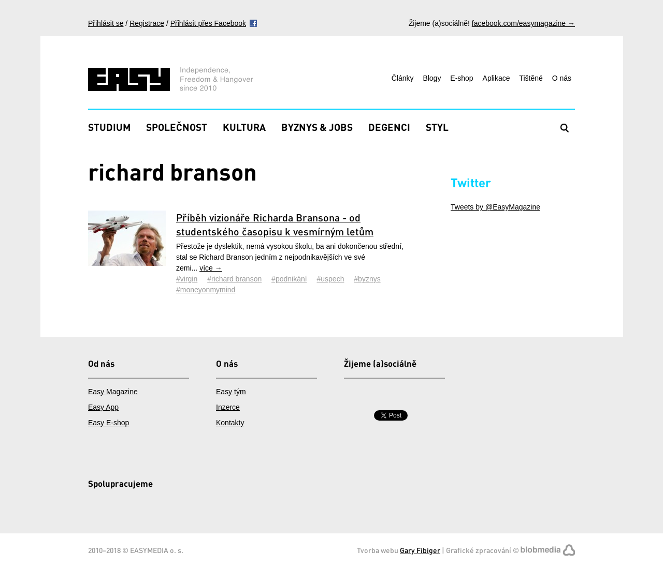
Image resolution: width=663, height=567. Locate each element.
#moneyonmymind (205, 290)
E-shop (461, 78)
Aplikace (496, 78)
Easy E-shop (108, 423)
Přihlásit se (105, 23)
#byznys (367, 279)
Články (403, 78)
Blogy (432, 78)
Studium (109, 127)
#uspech (330, 279)
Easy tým (231, 391)
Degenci (389, 127)
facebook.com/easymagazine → (523, 23)
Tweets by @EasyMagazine (495, 207)
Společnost (176, 127)
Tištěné (530, 78)
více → (210, 268)
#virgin (186, 279)
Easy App (103, 407)
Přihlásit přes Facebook (208, 23)
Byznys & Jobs (317, 127)
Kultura (244, 127)
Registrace (146, 23)
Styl (437, 127)
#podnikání (289, 279)
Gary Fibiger (420, 550)
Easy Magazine (113, 391)
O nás (561, 78)
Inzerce (228, 407)
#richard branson (234, 279)
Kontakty (230, 423)
